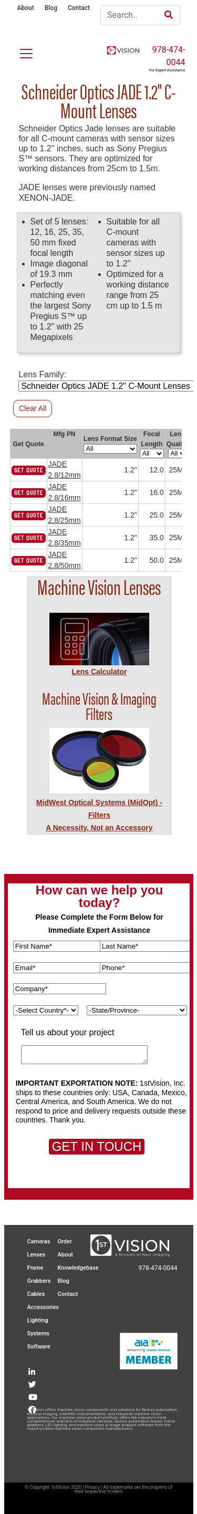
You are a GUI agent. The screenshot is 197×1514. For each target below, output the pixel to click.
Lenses (36, 1254)
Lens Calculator (99, 671)
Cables (36, 1294)
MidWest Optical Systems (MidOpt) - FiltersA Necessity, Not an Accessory (99, 815)
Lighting (37, 1320)
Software (38, 1346)
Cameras (38, 1241)
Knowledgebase (78, 1267)
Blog (51, 8)
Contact (79, 8)
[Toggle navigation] (20, 51)
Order (65, 1241)
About (25, 8)
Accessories (43, 1307)
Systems (38, 1333)
